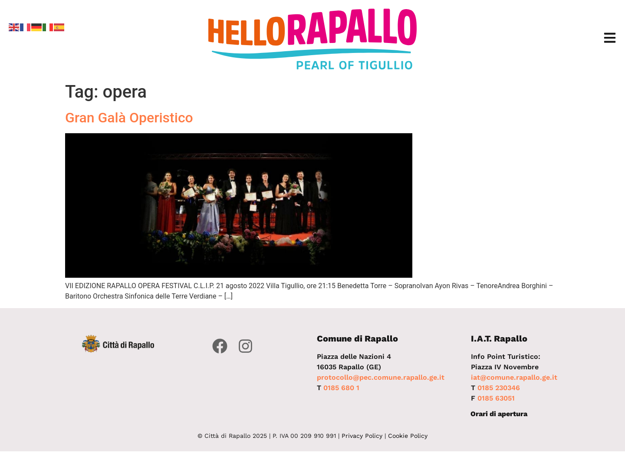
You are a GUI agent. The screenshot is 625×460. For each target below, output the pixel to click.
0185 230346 (498, 388)
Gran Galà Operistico (129, 117)
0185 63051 (496, 398)
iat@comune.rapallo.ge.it (514, 377)
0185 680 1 (341, 388)
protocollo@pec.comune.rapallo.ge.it (380, 377)
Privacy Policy (362, 435)
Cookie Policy (408, 435)
